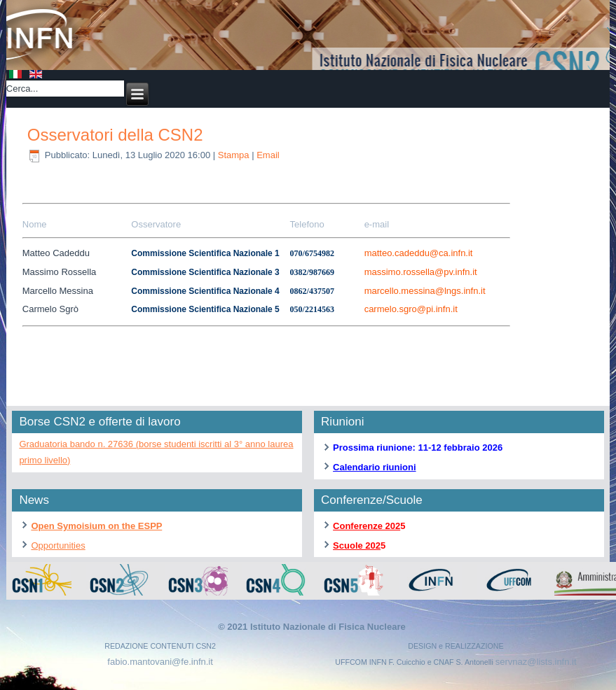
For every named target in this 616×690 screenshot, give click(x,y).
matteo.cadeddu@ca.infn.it (418, 253)
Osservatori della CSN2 (115, 134)
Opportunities (58, 545)
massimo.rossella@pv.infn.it (420, 272)
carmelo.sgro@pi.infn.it (411, 309)
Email (268, 155)
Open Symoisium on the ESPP (96, 526)
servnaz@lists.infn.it (536, 661)
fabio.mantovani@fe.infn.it (160, 661)
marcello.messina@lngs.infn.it (425, 291)
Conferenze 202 (366, 526)
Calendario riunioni (374, 467)
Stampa (235, 155)
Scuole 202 (357, 545)
